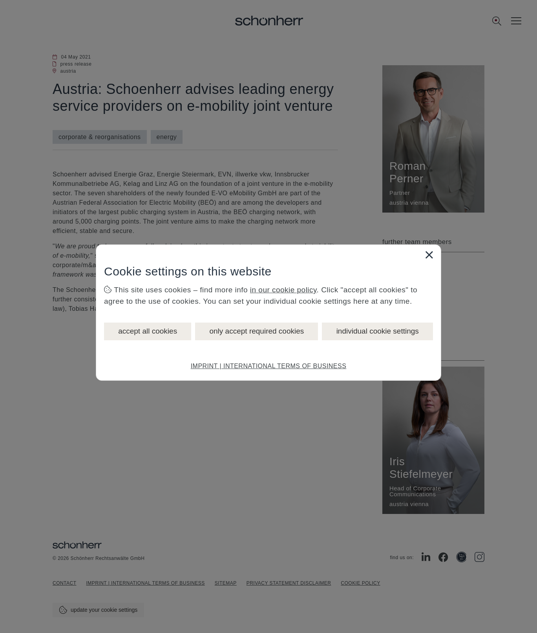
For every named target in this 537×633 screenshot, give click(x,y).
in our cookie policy (283, 290)
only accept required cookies (256, 331)
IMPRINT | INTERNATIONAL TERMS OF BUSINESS (269, 366)
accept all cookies (147, 331)
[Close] (429, 255)
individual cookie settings (377, 331)
